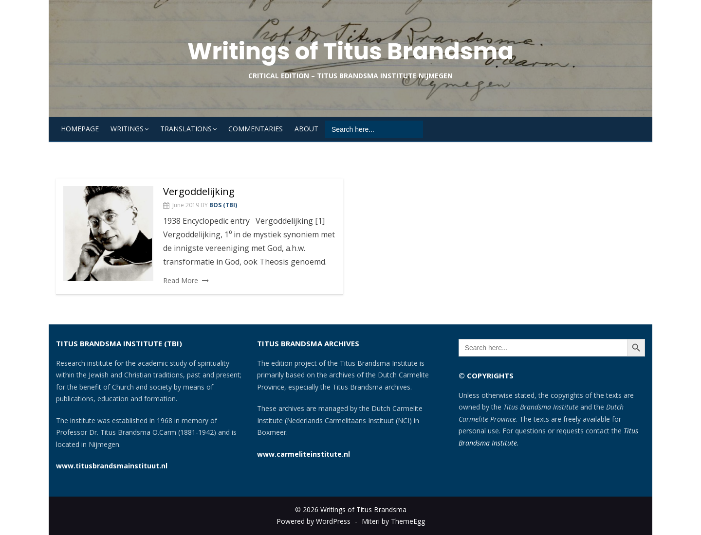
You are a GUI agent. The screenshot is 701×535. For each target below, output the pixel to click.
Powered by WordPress (313, 521)
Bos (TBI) (223, 205)
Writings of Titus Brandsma (350, 51)
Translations (186, 128)
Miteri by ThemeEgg (393, 521)
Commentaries (255, 128)
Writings (127, 128)
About (306, 128)
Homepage (80, 128)
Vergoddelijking (199, 191)
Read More (180, 280)
